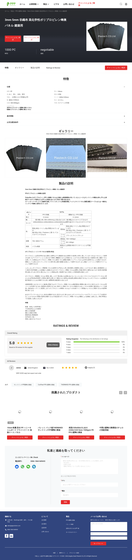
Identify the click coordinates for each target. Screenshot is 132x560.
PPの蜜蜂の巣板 (21, 11)
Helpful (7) (91, 368)
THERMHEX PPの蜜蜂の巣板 (70, 384)
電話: (63, 491)
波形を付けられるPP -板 (72, 528)
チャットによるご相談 (13, 39)
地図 (54, 553)
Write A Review (53, 345)
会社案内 (44, 524)
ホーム (7, 11)
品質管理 (44, 527)
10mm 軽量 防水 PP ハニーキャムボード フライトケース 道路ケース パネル (19, 430)
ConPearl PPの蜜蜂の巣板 (46, 384)
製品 (12, 11)
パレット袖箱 (69, 524)
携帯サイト (62, 553)
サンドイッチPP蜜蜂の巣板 (23, 384)
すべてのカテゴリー (71, 532)
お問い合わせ (45, 531)
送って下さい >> (98, 543)
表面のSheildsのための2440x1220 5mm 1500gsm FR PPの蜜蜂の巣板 (81, 430)
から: (63, 480)
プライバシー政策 (74, 553)
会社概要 (44, 520)
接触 (65, 502)
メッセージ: (65, 456)
